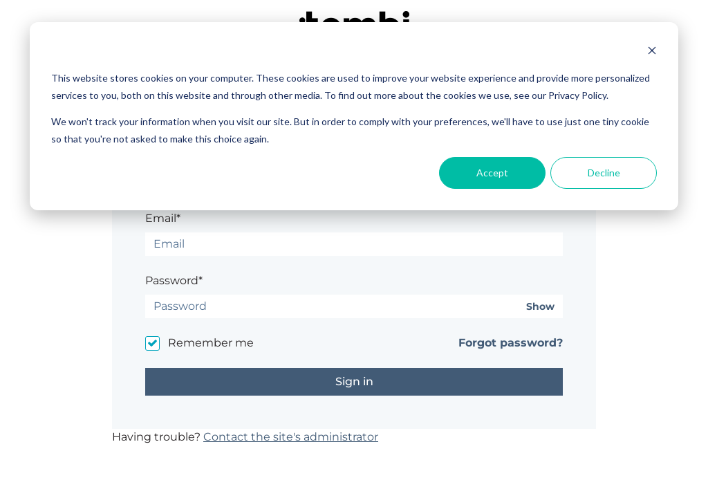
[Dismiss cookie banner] (652, 52)
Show (540, 307)
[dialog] (354, 116)
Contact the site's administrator (290, 436)
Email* (162, 218)
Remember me (211, 342)
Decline (604, 172)
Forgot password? (510, 342)
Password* (174, 280)
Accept (492, 172)
